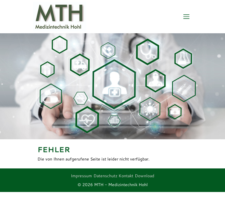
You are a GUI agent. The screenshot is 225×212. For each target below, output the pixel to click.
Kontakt (126, 175)
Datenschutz (105, 175)
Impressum (81, 175)
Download (144, 175)
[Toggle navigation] (186, 16)
